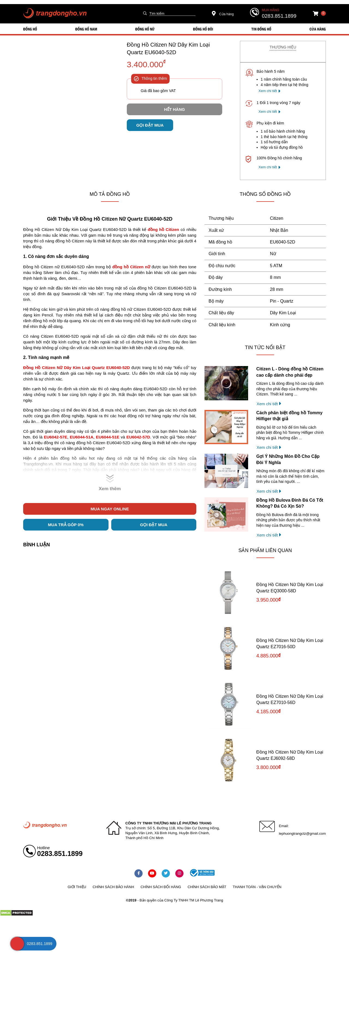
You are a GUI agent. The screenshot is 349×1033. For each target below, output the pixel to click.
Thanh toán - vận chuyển (257, 887)
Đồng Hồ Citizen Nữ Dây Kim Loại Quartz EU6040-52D (168, 48)
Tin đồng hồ (261, 29)
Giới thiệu (77, 887)
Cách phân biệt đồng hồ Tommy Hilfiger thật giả (289, 415)
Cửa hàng (223, 14)
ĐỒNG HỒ (30, 29)
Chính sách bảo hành (113, 887)
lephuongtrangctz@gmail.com (302, 833)
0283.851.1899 (279, 16)
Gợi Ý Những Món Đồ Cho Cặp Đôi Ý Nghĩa (288, 459)
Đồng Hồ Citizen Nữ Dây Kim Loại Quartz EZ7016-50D (289, 643)
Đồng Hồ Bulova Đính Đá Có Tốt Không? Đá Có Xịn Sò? (289, 503)
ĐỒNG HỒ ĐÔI (203, 29)
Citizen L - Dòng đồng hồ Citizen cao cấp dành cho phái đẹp (289, 372)
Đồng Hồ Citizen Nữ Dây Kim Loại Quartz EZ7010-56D (289, 699)
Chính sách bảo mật (207, 887)
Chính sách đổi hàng (160, 887)
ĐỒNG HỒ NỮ (145, 29)
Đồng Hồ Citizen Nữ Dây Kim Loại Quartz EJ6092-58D (289, 755)
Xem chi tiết (267, 91)
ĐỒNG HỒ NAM (86, 29)
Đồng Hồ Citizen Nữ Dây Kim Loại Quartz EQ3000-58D (289, 587)
